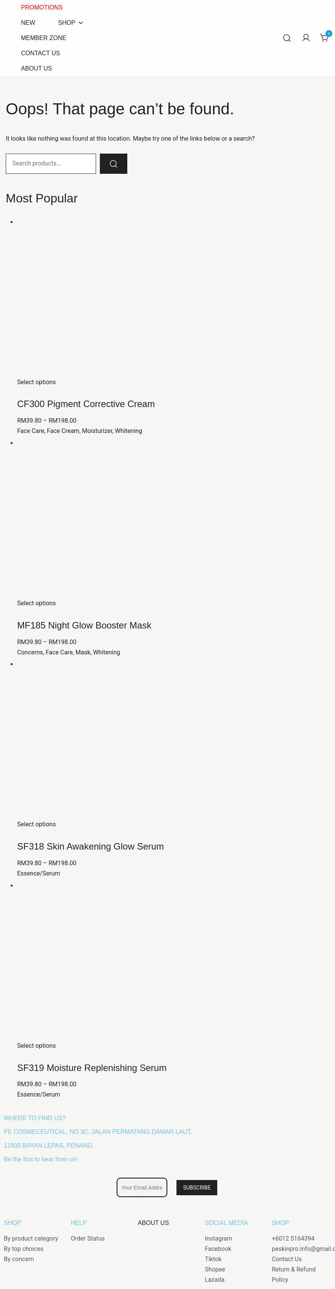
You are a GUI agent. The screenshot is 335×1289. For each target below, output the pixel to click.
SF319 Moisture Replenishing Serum (92, 1068)
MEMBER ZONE (43, 38)
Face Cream (63, 430)
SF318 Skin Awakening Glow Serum (90, 846)
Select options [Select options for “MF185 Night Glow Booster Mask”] (36, 603)
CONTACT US (40, 53)
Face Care (30, 430)
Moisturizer (97, 430)
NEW (28, 22)
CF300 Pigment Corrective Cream (86, 404)
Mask (82, 652)
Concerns (30, 652)
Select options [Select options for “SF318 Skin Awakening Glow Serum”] (36, 824)
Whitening (128, 430)
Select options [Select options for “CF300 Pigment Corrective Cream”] (36, 382)
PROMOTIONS (42, 7)
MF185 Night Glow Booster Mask (84, 625)
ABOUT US (36, 68)
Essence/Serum (38, 873)
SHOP (70, 22)
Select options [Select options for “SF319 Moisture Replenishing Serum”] (36, 1045)
